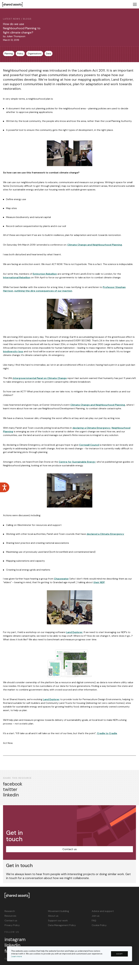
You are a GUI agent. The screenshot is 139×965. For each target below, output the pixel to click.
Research (10, 911)
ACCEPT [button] (119, 954)
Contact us (69, 849)
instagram (15, 939)
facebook (12, 784)
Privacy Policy (12, 925)
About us (53, 915)
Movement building (58, 911)
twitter (10, 789)
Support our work (58, 920)
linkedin (11, 795)
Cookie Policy (99, 925)
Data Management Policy (62, 925)
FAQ (94, 920)
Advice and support (103, 911)
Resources (10, 915)
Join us (95, 915)
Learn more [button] (16, 956)
